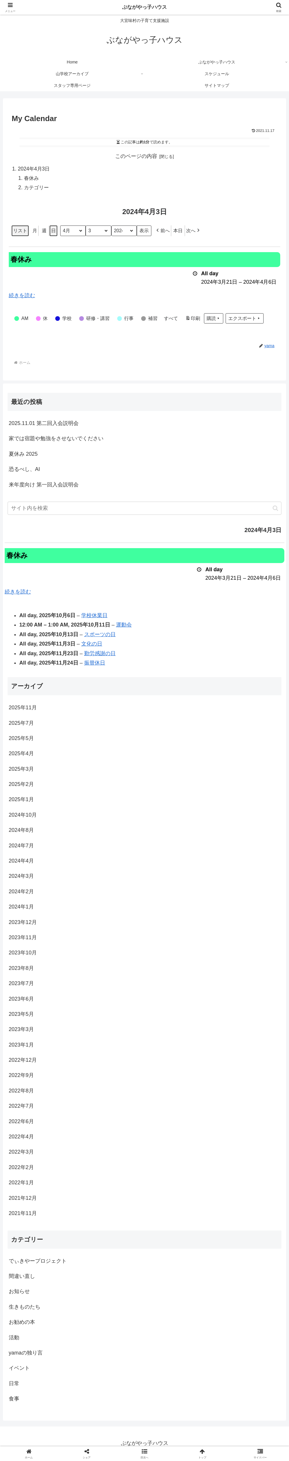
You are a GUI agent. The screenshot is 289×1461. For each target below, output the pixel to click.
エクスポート (244, 319)
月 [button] (34, 231)
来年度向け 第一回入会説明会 (44, 485)
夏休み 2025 (23, 455)
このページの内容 (136, 156)
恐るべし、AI (24, 470)
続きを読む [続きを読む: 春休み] (22, 297)
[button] (162, 232)
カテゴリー (37, 188)
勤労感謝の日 (100, 654)
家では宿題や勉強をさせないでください (56, 440)
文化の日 (91, 645)
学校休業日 (94, 616)
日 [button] (53, 231)
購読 (214, 319)
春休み (32, 178)
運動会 (124, 626)
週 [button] (44, 231)
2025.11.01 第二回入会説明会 (44, 424)
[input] (144, 509)
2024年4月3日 (34, 169)
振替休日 (94, 664)
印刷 (192, 320)
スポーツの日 (100, 635)
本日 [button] (178, 231)
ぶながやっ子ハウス (144, 7)
